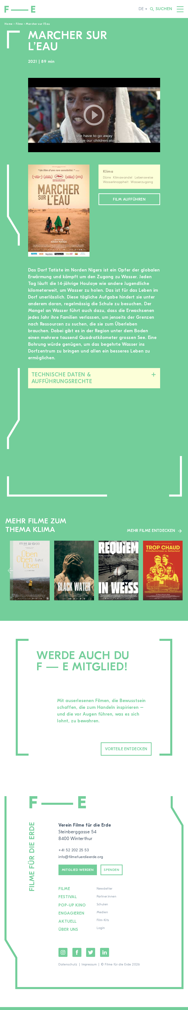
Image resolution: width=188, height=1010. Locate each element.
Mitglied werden (83, 873)
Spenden (124, 873)
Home (8, 23)
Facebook (76, 955)
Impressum (89, 967)
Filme (19, 23)
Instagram (62, 955)
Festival (68, 901)
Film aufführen (129, 200)
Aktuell (67, 925)
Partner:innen (107, 901)
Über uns (68, 933)
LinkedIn (104, 955)
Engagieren (71, 917)
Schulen (103, 909)
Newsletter (105, 893)
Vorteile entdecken (116, 750)
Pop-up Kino (72, 909)
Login (102, 933)
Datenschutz (67, 967)
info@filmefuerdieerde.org (85, 858)
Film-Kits (104, 925)
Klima (108, 171)
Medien (103, 917)
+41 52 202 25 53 (76, 851)
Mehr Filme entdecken (148, 530)
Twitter (90, 955)
